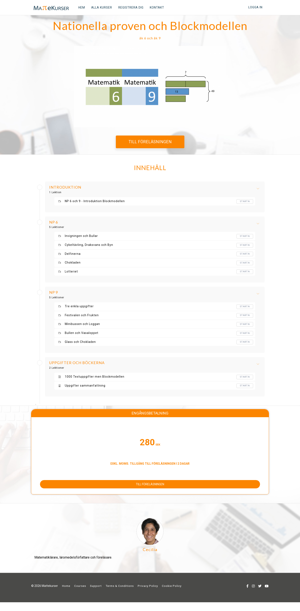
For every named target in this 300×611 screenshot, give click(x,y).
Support (96, 595)
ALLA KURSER (99, 7)
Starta (244, 201)
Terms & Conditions (120, 595)
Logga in (255, 7)
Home (66, 595)
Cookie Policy (171, 595)
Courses (80, 595)
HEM (79, 7)
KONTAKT (155, 7)
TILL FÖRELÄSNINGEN (150, 141)
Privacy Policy (148, 595)
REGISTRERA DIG (128, 7)
